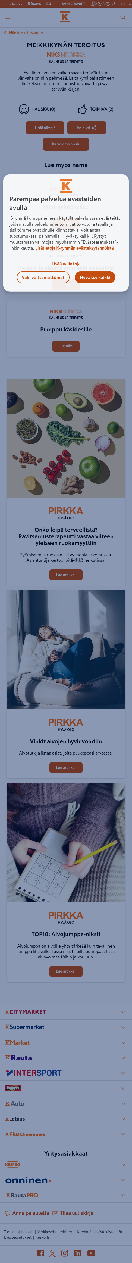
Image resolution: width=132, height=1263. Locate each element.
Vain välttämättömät (43, 277)
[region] (66, 233)
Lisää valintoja (66, 264)
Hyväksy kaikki (95, 277)
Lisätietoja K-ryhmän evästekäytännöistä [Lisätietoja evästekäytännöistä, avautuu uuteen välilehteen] (74, 248)
